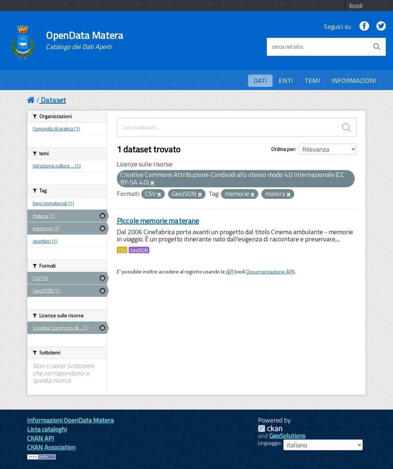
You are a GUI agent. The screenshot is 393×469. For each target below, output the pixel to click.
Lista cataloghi (47, 429)
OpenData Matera (84, 40)
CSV (122, 250)
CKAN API (40, 438)
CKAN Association (51, 447)
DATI (260, 80)
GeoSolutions (287, 436)
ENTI (286, 80)
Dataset (53, 100)
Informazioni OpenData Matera (70, 420)
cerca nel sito (287, 46)
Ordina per (283, 149)
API (229, 272)
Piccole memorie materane (158, 220)
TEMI (312, 80)
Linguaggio (269, 443)
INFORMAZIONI (354, 80)
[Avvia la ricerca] (377, 47)
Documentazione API (269, 272)
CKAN (270, 428)
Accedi (355, 5)
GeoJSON (139, 250)
